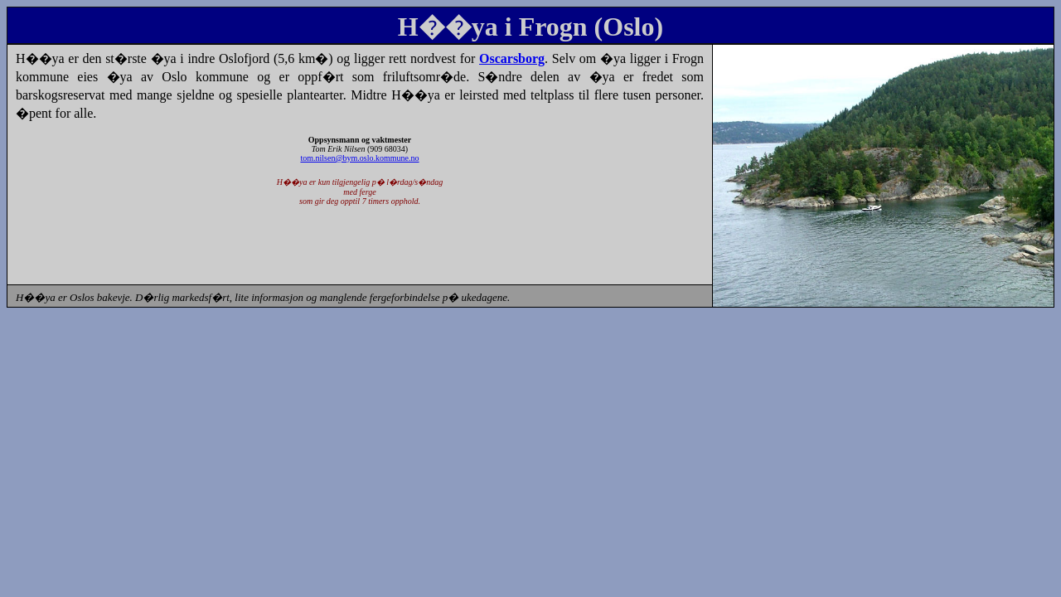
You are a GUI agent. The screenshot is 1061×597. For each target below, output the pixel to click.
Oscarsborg (512, 58)
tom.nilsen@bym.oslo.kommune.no (359, 158)
